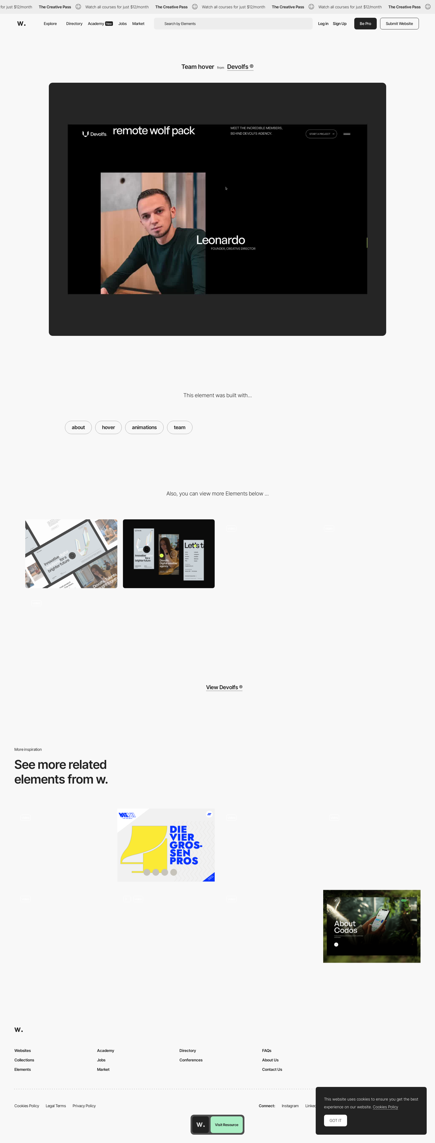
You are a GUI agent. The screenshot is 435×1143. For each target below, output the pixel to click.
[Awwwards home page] (200, 1124)
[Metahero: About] (269, 845)
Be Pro (365, 23)
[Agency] (166, 845)
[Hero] (266, 553)
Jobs (122, 23)
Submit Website (399, 23)
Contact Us (272, 1069)
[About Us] (63, 926)
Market (138, 23)
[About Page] (372, 926)
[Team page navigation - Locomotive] (63, 843)
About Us (270, 1060)
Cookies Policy (26, 1105)
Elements (22, 1069)
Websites (22, 1050)
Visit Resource (226, 1124)
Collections (24, 1060)
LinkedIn (312, 1105)
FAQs (266, 1050)
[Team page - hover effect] (269, 925)
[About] (166, 926)
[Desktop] (71, 553)
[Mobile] (169, 553)
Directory (74, 23)
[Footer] (71, 628)
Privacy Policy (84, 1105)
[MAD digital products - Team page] (372, 843)
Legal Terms (56, 1105)
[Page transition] (364, 553)
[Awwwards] (21, 23)
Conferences (191, 1060)
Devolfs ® (240, 67)
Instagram (290, 1105)
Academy (100, 23)
